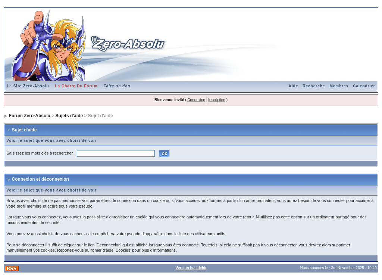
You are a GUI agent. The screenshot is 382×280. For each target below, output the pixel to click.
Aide (293, 86)
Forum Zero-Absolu (29, 115)
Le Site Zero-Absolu (28, 86)
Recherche (314, 86)
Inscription (216, 100)
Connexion (196, 100)
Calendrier (364, 86)
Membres (338, 86)
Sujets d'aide (69, 115)
